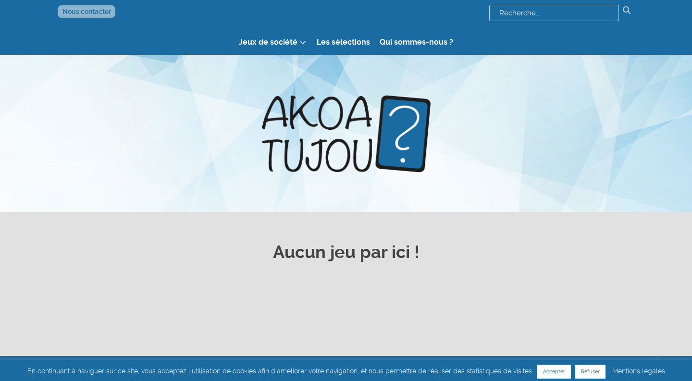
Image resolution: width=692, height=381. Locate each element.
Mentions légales (638, 371)
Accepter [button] (554, 372)
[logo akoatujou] (346, 133)
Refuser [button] (590, 372)
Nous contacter (86, 11)
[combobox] (554, 13)
